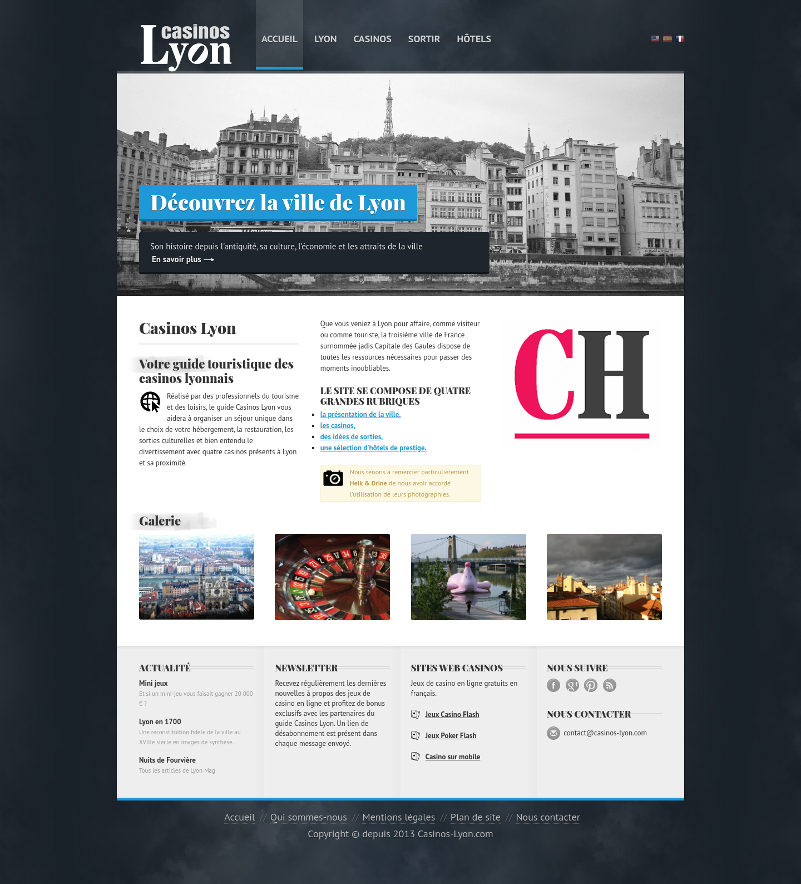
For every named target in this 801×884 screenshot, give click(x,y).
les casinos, (337, 425)
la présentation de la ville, (360, 414)
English (655, 39)
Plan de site (476, 817)
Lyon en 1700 (196, 732)
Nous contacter (548, 817)
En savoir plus (176, 259)
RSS (609, 685)
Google (572, 685)
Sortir (424, 38)
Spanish (667, 39)
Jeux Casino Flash (452, 714)
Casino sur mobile (453, 757)
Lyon (325, 38)
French (679, 39)
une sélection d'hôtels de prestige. (373, 448)
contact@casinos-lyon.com (605, 733)
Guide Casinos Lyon (186, 47)
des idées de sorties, (351, 436)
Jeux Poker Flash (451, 735)
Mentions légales (398, 817)
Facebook (553, 685)
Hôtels (474, 38)
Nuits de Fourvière (196, 765)
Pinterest (590, 685)
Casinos (373, 38)
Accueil (279, 38)
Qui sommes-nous (308, 817)
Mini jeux (196, 694)
